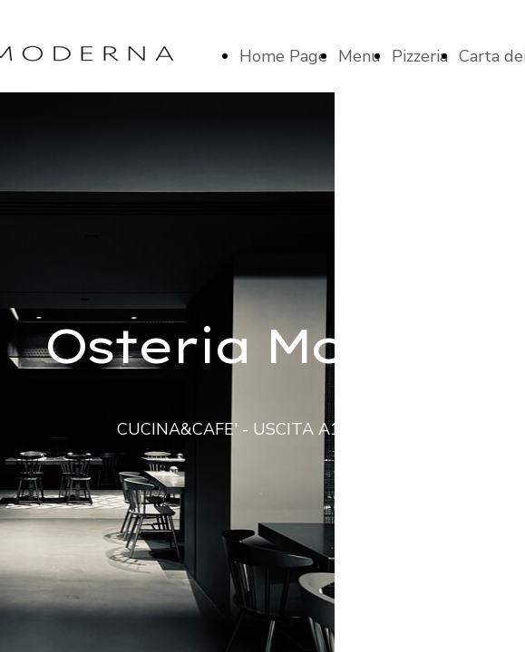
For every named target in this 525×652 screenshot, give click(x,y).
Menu (359, 56)
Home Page (283, 56)
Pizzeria (420, 56)
